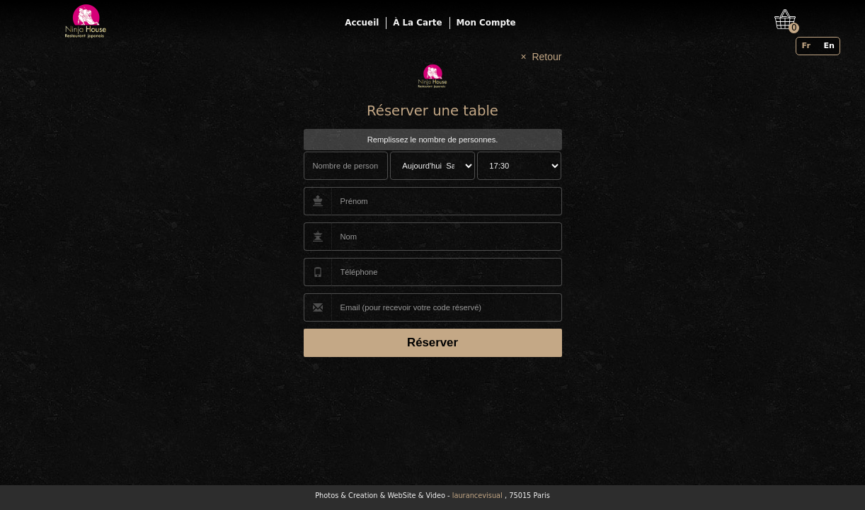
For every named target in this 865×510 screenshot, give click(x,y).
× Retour (541, 56)
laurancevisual (477, 495)
